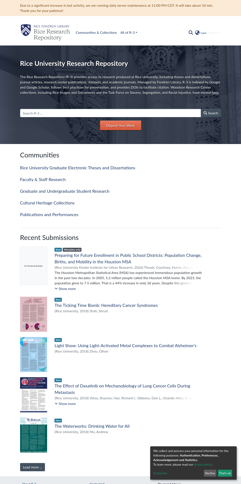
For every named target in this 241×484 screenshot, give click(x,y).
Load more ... (32, 467)
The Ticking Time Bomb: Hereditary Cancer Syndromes (106, 305)
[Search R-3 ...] (110, 113)
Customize (160, 473)
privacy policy (203, 464)
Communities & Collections (96, 32)
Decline (210, 473)
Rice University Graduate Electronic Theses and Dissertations (77, 167)
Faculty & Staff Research (43, 179)
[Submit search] (191, 32)
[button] (200, 32)
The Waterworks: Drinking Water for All (91, 426)
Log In (212, 32)
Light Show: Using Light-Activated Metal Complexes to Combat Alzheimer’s (125, 345)
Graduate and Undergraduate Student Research (65, 191)
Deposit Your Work (120, 125)
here (215, 92)
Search (211, 113)
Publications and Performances (49, 214)
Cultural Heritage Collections (47, 202)
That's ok (225, 473)
